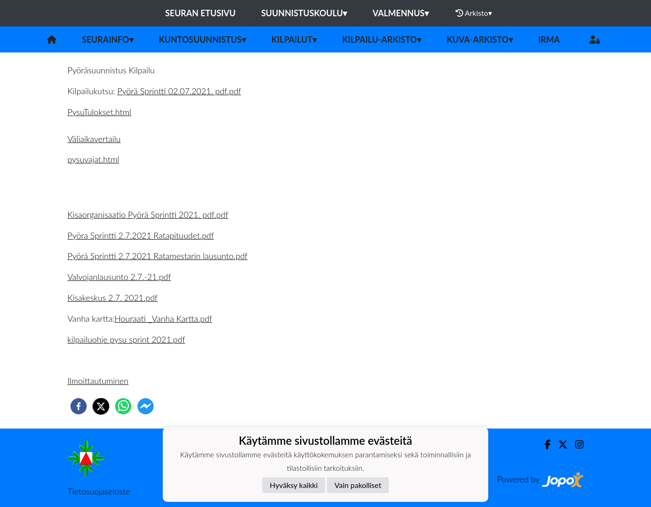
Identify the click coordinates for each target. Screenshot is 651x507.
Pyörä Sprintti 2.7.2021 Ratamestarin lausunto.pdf (157, 256)
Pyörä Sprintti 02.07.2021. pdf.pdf (179, 91)
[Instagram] (576, 444)
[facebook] (78, 406)
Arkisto (474, 13)
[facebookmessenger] (145, 406)
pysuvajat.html (93, 159)
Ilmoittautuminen (97, 381)
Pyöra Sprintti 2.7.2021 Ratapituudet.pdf (140, 235)
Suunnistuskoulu (304, 13)
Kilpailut (294, 39)
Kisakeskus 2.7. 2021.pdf (112, 297)
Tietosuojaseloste (98, 491)
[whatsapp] (123, 406)
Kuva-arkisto (480, 39)
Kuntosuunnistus (202, 39)
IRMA (549, 39)
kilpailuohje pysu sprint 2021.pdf (126, 339)
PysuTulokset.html (99, 112)
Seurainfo (107, 39)
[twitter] (101, 406)
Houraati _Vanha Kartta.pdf (163, 318)
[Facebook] (544, 444)
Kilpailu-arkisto (381, 39)
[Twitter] (559, 444)
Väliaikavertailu (93, 139)
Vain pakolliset (357, 485)
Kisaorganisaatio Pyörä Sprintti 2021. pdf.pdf (147, 214)
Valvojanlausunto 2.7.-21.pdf (119, 277)
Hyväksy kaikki (294, 485)
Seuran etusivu (200, 13)
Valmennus (400, 13)
